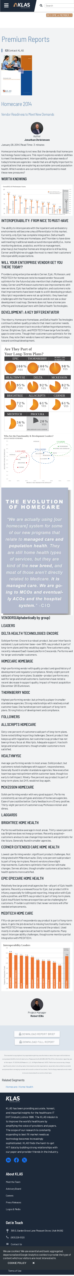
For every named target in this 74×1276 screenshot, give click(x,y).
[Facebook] (16, 1160)
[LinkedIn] (8, 1160)
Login (16, 15)
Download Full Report (37, 1042)
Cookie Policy (17, 1263)
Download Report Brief (37, 1034)
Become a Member (58, 15)
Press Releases (13, 1202)
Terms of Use (14, 1270)
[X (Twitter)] (24, 1160)
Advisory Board (13, 1188)
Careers (9, 1195)
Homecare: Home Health (19, 1086)
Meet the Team (13, 1181)
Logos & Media (13, 1209)
